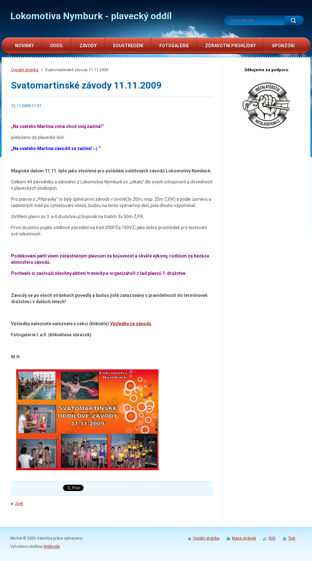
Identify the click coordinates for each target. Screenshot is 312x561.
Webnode (51, 546)
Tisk (291, 538)
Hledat (294, 20)
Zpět (19, 503)
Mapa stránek (244, 538)
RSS (272, 538)
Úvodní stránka (24, 69)
